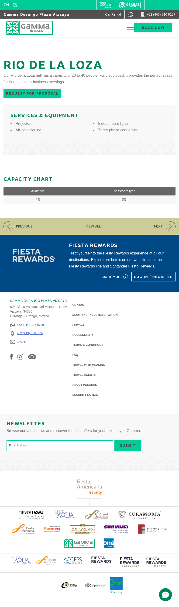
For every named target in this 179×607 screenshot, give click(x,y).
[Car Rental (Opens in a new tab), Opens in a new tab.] (112, 14)
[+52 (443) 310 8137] (27, 333)
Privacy (78, 325)
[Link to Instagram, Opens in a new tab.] (20, 356)
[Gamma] (130, 5)
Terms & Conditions (87, 344)
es (15, 5)
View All (93, 226)
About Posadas (84, 384)
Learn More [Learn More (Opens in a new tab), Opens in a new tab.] (114, 276)
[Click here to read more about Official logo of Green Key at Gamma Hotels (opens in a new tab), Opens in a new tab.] (116, 585)
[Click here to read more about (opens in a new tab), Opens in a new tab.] (31, 515)
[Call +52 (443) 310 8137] (158, 14)
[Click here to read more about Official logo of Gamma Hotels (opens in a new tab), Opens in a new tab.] (79, 543)
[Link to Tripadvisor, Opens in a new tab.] (32, 356)
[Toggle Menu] (130, 28)
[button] (165, 594)
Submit (127, 445)
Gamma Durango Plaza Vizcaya (36, 14)
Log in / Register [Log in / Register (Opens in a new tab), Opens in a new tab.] (153, 277)
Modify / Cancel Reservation (94, 315)
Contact (79, 305)
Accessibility (82, 334)
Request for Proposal (32, 93)
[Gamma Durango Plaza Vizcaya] (34, 28)
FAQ (75, 354)
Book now (153, 28)
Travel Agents (84, 374)
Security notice (85, 394)
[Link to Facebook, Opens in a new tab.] (11, 356)
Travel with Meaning (88, 364)
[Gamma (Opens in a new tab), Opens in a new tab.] (105, 5)
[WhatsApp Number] (131, 14)
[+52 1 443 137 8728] (27, 325)
